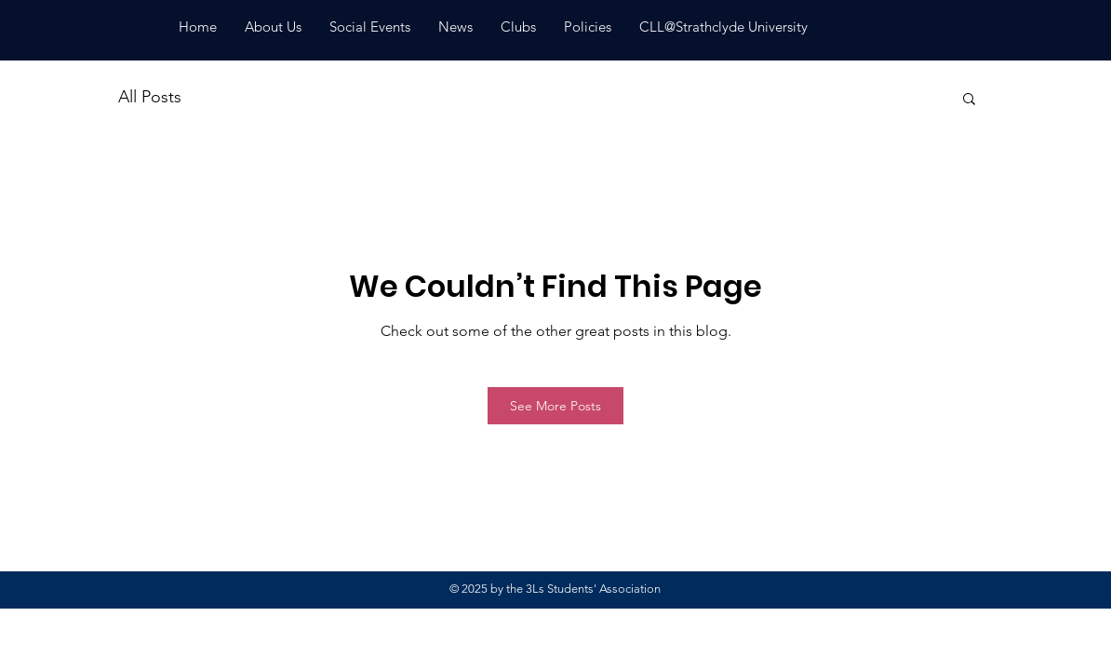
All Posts (149, 97)
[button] (969, 97)
